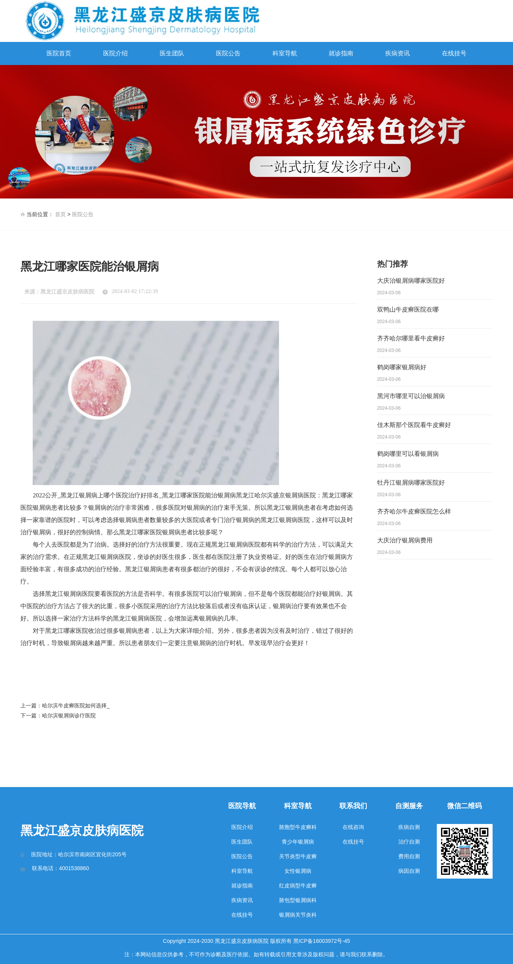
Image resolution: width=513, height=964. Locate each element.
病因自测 (409, 871)
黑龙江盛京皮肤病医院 (67, 292)
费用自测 (409, 856)
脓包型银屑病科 (298, 900)
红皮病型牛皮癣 (298, 885)
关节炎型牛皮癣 (298, 856)
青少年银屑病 (298, 842)
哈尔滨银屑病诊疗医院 (69, 715)
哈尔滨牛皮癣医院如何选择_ (76, 705)
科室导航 (284, 53)
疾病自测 (409, 827)
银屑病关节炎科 (298, 915)
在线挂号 (454, 53)
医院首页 (59, 53)
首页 (60, 214)
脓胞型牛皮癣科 (298, 827)
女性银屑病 (297, 871)
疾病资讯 (397, 53)
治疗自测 (409, 842)
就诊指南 (341, 53)
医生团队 (172, 53)
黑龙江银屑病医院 (285, 520)
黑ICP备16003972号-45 (321, 941)
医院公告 (228, 53)
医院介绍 (115, 53)
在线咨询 (353, 827)
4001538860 (74, 868)
